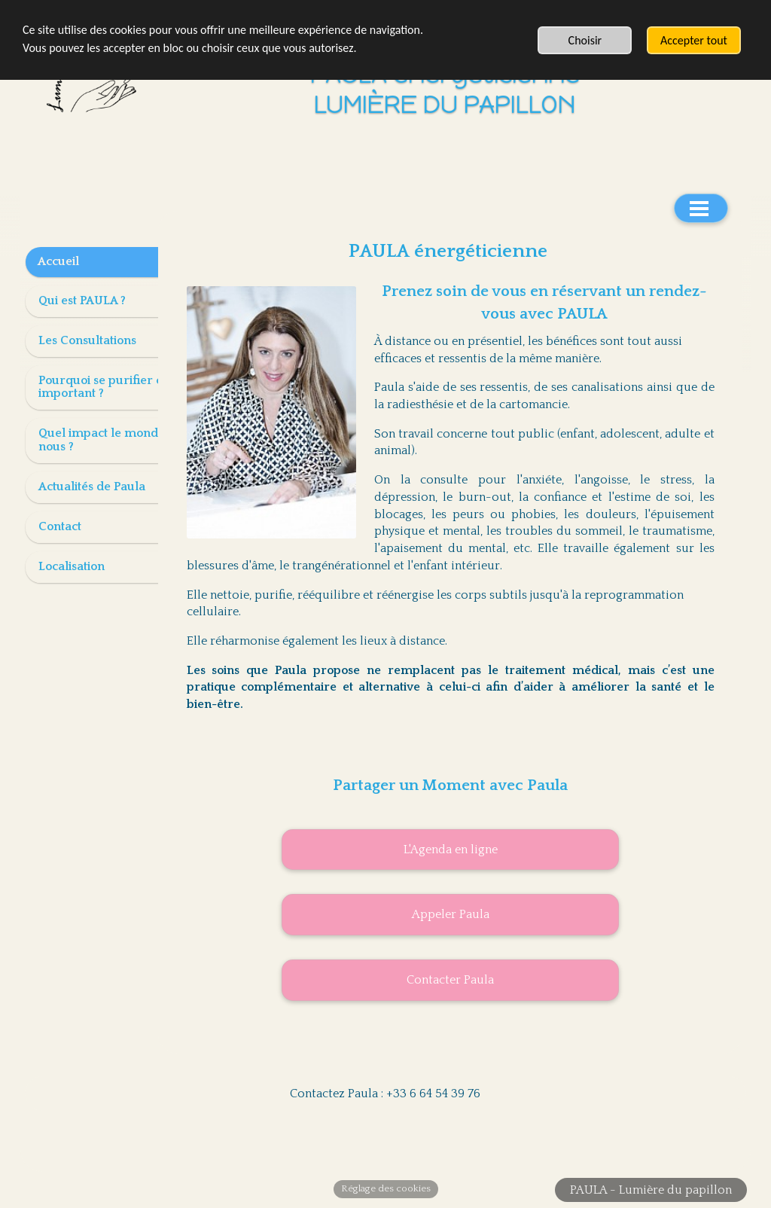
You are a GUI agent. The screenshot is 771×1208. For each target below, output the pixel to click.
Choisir (585, 40)
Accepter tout (693, 40)
